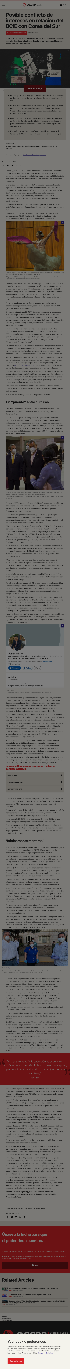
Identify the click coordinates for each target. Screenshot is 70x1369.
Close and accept (16, 1361)
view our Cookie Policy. (45, 1353)
